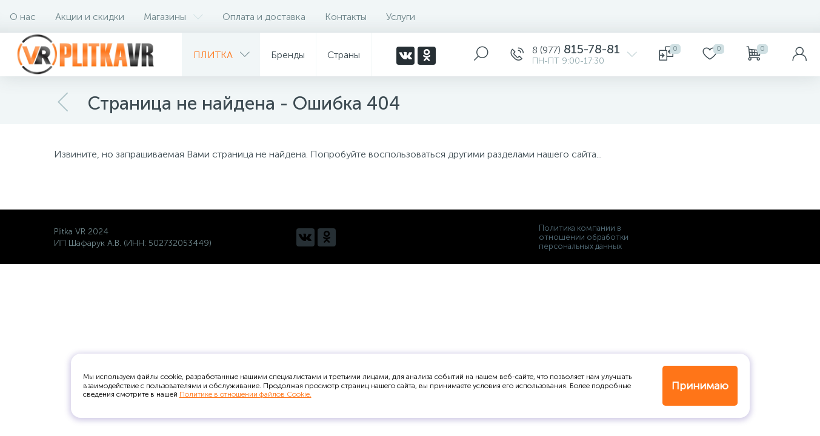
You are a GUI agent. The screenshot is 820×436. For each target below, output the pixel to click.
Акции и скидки (89, 16)
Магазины (173, 16)
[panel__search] (481, 54)
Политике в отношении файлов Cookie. (245, 394)
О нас (23, 16)
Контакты (346, 16)
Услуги (400, 16)
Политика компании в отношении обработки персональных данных (583, 237)
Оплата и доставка (263, 16)
